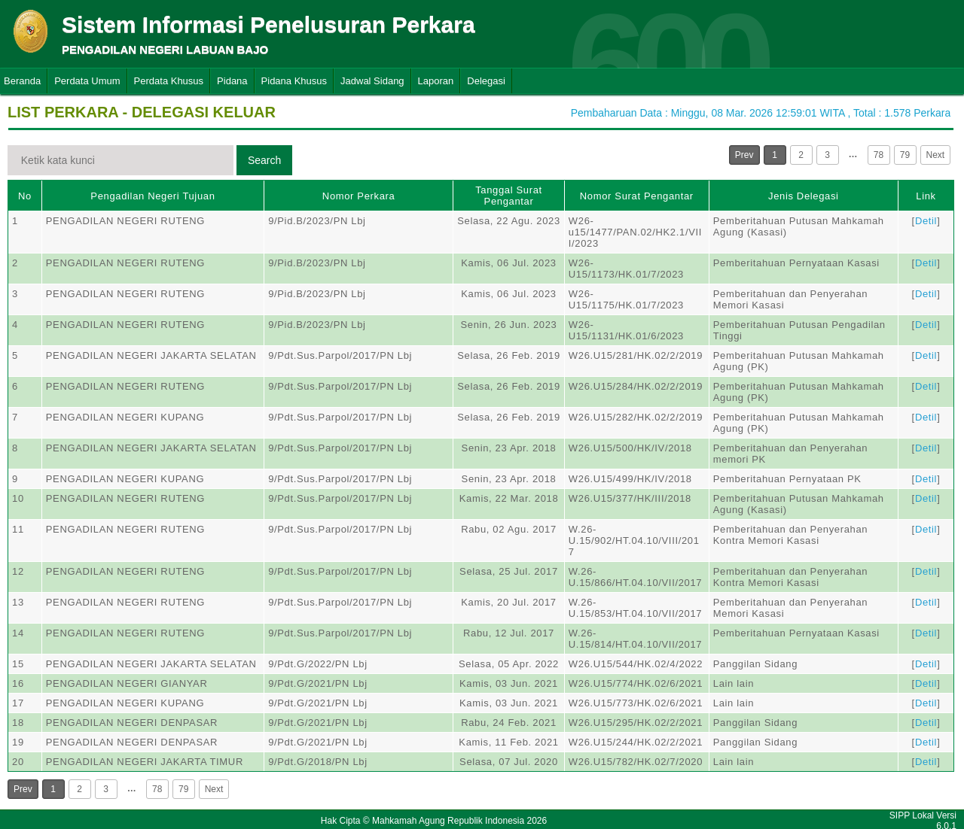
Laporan (436, 81)
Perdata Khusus (169, 81)
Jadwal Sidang (372, 81)
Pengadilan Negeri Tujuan (152, 196)
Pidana (232, 81)
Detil (926, 220)
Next (935, 155)
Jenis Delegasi (803, 196)
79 (905, 155)
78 (878, 155)
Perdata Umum (87, 81)
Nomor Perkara (358, 196)
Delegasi (486, 81)
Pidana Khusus (294, 81)
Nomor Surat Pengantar (637, 196)
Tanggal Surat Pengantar (508, 195)
